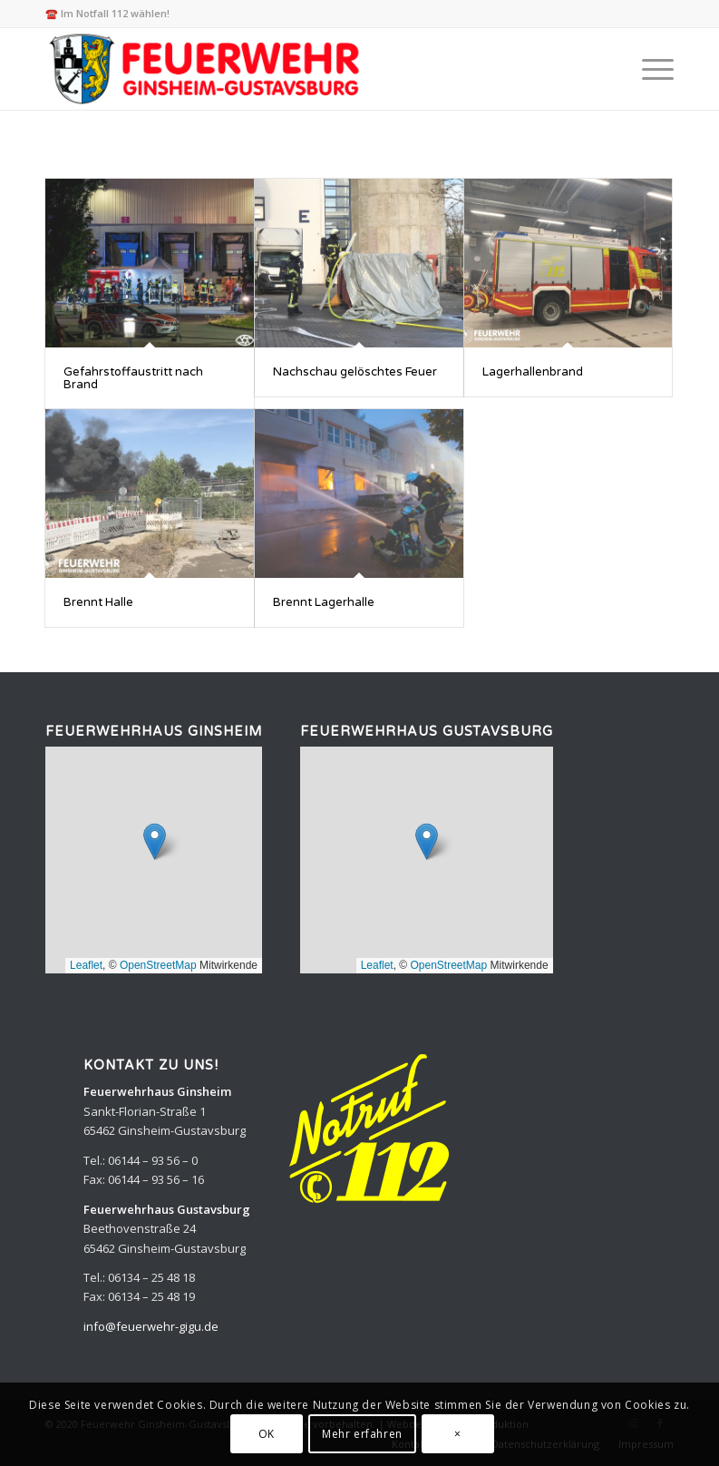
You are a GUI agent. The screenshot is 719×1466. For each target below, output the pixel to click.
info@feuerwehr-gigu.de (151, 1326)
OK (266, 1434)
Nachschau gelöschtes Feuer (355, 372)
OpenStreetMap (158, 965)
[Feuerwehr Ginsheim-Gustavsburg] (207, 69)
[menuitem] (649, 69)
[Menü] (649, 69)
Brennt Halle (98, 602)
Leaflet (86, 965)
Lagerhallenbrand (532, 372)
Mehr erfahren (362, 1434)
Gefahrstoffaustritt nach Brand (133, 378)
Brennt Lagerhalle (323, 602)
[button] (154, 841)
